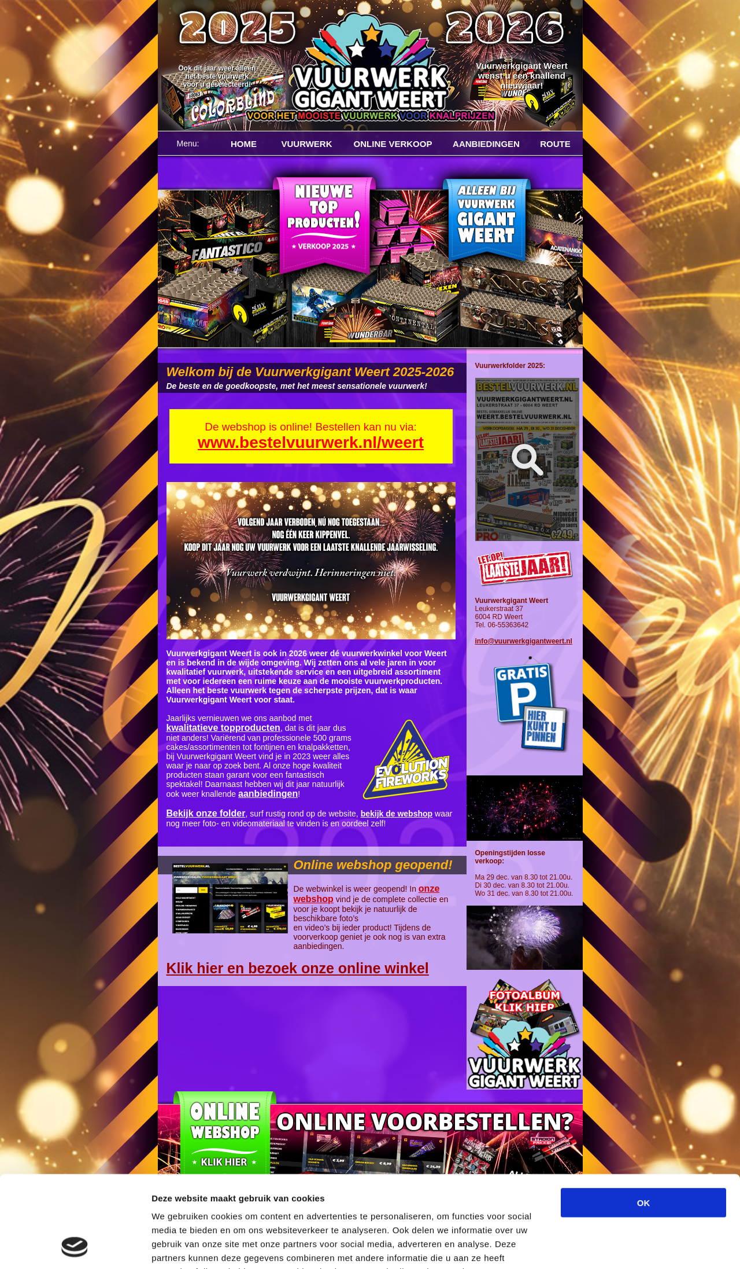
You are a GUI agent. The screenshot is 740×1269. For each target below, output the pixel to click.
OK (643, 1116)
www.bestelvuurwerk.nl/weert (311, 442)
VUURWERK (306, 144)
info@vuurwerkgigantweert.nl (523, 641)
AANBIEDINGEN (486, 144)
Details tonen (624, 1246)
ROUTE (555, 144)
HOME (244, 144)
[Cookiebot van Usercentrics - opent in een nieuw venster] (74, 1246)
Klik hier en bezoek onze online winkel (297, 968)
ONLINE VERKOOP (393, 144)
